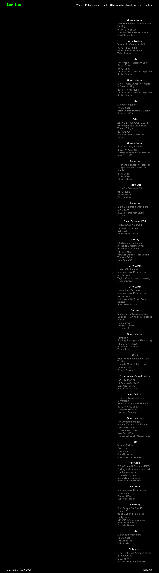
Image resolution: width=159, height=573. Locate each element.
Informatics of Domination (131, 490)
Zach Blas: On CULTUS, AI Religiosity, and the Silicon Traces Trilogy (132, 125)
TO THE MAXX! (126, 379)
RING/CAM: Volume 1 (129, 224)
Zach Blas (13, 5)
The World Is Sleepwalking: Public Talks (132, 64)
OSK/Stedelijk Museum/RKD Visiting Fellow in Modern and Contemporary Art (133, 469)
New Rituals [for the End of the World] (134, 25)
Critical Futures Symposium (132, 206)
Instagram (148, 570)
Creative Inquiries (127, 104)
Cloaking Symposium (129, 534)
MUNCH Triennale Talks (130, 188)
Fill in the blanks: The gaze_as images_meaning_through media (133, 167)
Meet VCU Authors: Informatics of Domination (131, 271)
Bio (140, 4)
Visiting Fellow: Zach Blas (125, 447)
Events (104, 4)
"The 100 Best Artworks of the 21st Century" (134, 554)
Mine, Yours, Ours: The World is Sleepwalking (133, 85)
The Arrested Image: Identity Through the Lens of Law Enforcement (132, 424)
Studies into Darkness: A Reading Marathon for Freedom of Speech (130, 246)
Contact (148, 4)
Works (79, 4)
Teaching (131, 4)
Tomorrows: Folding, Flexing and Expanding (134, 339)
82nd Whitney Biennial (129, 146)
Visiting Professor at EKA (131, 44)
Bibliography (117, 4)
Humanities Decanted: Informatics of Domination (131, 292)
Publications (92, 4)
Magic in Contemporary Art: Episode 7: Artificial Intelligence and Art (134, 316)
